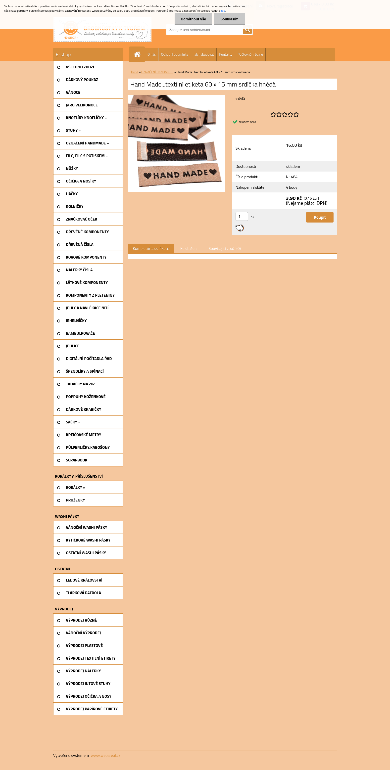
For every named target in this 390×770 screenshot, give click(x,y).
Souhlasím (229, 19)
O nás (151, 54)
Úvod (134, 72)
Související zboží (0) (225, 248)
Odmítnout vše (193, 19)
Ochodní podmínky (174, 54)
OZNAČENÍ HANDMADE (157, 72)
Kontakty (225, 54)
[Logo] (102, 29)
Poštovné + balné (250, 54)
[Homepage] (139, 54)
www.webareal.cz (105, 755)
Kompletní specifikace (151, 248)
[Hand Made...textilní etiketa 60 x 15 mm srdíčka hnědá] (176, 97)
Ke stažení (188, 248)
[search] (247, 30)
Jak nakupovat (204, 54)
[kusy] (242, 216)
